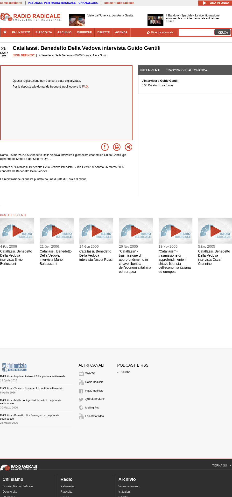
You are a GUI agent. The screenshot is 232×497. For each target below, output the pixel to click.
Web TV (90, 373)
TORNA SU (219, 465)
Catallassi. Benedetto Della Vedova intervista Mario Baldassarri (56, 257)
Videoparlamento (130, 486)
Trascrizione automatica (186, 70)
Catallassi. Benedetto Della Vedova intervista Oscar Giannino (214, 257)
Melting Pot (92, 407)
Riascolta (66, 491)
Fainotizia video (94, 416)
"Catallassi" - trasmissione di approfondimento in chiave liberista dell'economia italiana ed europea (135, 261)
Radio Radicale (94, 381)
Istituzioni (125, 491)
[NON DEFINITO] (24, 55)
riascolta (43, 32)
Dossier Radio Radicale (18, 486)
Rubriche (125, 372)
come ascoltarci (11, 3)
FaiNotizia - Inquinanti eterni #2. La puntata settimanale (32, 376)
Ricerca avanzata (162, 32)
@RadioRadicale (95, 399)
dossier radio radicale (119, 3)
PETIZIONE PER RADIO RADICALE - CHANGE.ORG (63, 3)
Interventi (151, 70)
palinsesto (21, 32)
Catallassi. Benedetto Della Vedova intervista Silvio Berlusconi (16, 257)
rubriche (84, 32)
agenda (121, 32)
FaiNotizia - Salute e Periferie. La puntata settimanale (31, 388)
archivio (64, 32)
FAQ (85, 86)
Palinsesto (67, 486)
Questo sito (10, 491)
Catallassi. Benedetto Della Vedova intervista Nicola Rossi (96, 255)
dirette (103, 32)
